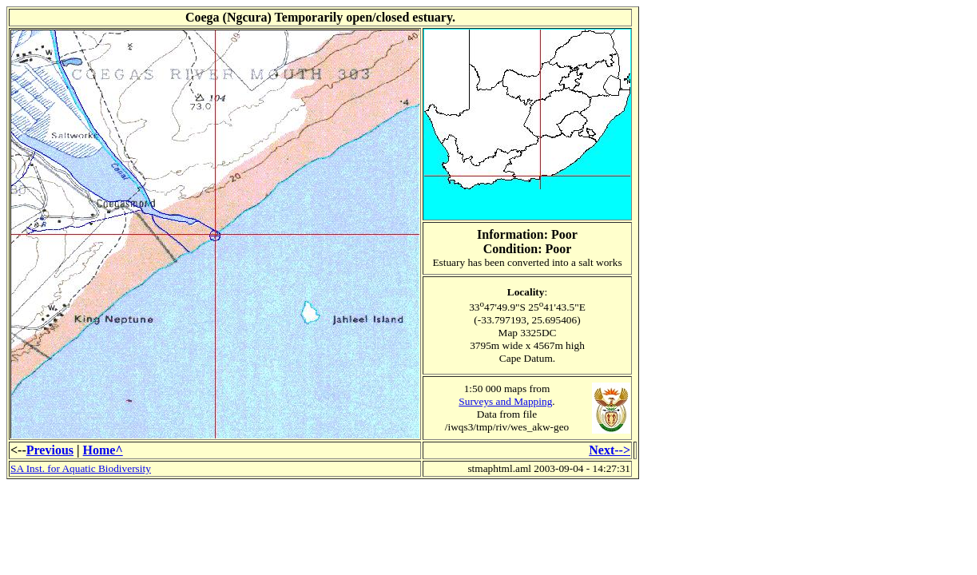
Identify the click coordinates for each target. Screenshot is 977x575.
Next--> (609, 450)
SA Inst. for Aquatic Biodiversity (80, 468)
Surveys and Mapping (505, 401)
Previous (49, 450)
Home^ (103, 450)
